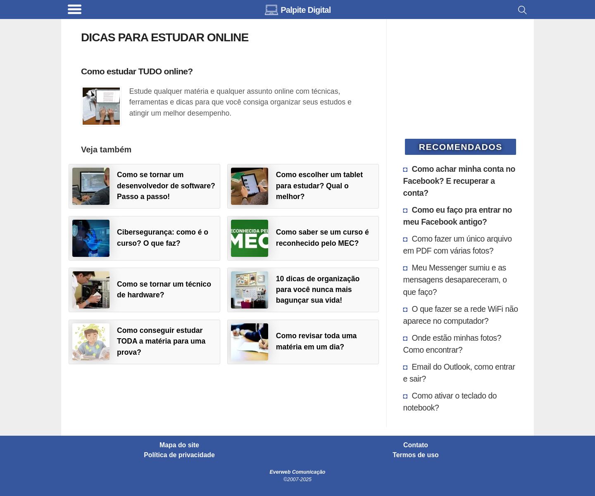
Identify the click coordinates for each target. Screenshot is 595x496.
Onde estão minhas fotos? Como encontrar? (452, 343)
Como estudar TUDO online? (137, 71)
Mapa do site (179, 445)
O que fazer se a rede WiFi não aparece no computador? (460, 314)
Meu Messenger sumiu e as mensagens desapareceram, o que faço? (455, 279)
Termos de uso (415, 455)
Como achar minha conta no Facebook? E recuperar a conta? (459, 180)
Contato (415, 445)
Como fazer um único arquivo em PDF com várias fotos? (457, 244)
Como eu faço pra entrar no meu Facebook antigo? (457, 215)
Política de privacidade (179, 455)
